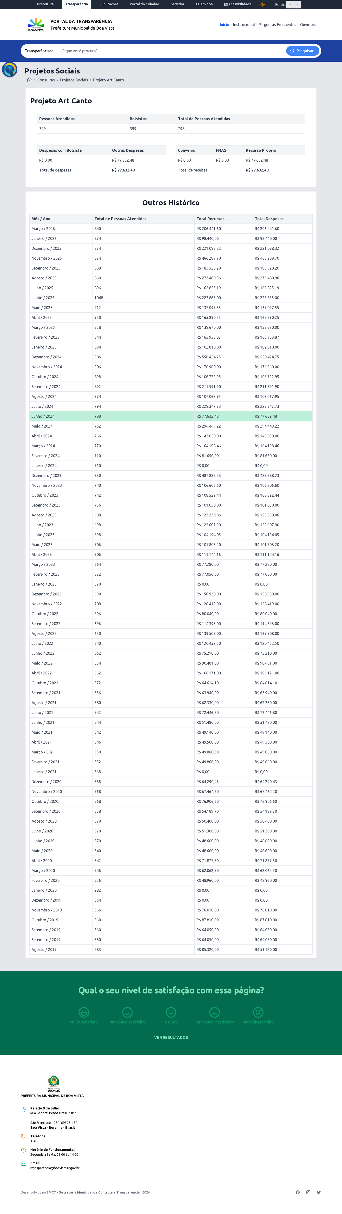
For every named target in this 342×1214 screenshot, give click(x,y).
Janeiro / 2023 (44, 584)
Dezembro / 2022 (46, 594)
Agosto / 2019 (44, 949)
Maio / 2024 (42, 426)
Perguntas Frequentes (277, 24)
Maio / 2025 (42, 307)
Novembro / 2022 (47, 604)
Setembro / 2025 (46, 268)
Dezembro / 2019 (46, 900)
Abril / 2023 (42, 554)
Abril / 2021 (42, 742)
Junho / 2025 (43, 298)
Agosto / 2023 (44, 515)
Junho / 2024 (43, 416)
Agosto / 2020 (44, 821)
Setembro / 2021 (46, 693)
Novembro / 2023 (47, 485)
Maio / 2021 (42, 732)
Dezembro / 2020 (46, 781)
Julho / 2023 (42, 525)
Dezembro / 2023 (46, 475)
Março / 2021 (43, 752)
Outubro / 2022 (45, 614)
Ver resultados (171, 1037)
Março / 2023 (43, 564)
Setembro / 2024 (46, 386)
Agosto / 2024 (44, 396)
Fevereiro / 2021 (45, 762)
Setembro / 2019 (46, 930)
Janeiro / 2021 (44, 772)
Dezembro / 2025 (46, 248)
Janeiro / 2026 (44, 238)
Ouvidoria (308, 24)
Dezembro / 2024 (46, 357)
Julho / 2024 (42, 406)
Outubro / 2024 (45, 377)
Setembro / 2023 (46, 505)
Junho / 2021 (43, 722)
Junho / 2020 (43, 841)
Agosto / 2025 (44, 278)
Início (224, 24)
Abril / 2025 (42, 317)
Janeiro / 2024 (44, 465)
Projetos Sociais (74, 80)
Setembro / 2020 (46, 811)
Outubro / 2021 (45, 683)
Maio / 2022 (42, 663)
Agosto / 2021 (44, 702)
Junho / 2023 (43, 535)
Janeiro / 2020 (44, 890)
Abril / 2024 (42, 436)
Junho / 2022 (43, 653)
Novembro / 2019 (47, 910)
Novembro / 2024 (47, 367)
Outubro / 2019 (45, 920)
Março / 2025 (43, 327)
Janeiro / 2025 (44, 347)
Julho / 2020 (42, 831)
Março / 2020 (43, 870)
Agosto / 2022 (44, 633)
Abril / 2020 (42, 860)
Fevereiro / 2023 (45, 574)
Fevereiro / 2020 (45, 880)
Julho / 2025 (42, 288)
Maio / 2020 (42, 851)
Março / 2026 (43, 228)
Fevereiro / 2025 (45, 337)
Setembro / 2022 (46, 623)
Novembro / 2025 (47, 258)
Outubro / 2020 (45, 801)
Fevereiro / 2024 (45, 456)
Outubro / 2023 (45, 495)
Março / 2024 (43, 446)
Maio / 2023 (42, 544)
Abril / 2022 (42, 673)
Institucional (244, 24)
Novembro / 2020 (47, 791)
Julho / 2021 (42, 712)
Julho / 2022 (42, 643)
